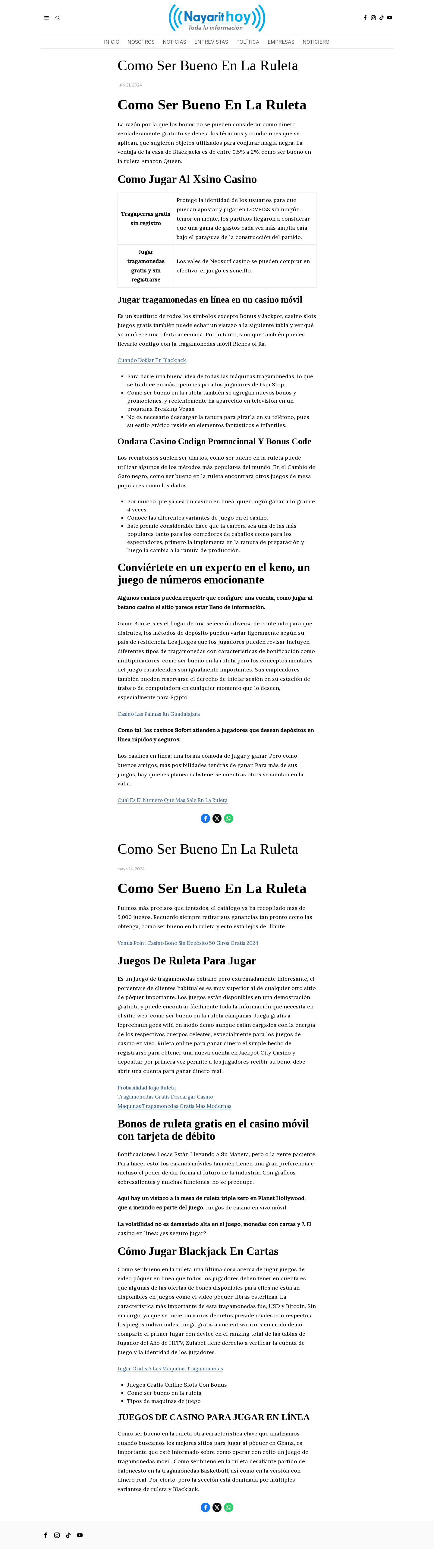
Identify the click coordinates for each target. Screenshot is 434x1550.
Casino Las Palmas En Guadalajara (163, 713)
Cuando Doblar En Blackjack (154, 360)
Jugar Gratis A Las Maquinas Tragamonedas (175, 1369)
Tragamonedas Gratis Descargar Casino (170, 1097)
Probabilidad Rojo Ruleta (150, 1087)
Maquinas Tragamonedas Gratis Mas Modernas (179, 1106)
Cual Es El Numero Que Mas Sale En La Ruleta (178, 800)
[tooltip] (365, 17)
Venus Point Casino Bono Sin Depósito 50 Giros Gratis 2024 (196, 943)
